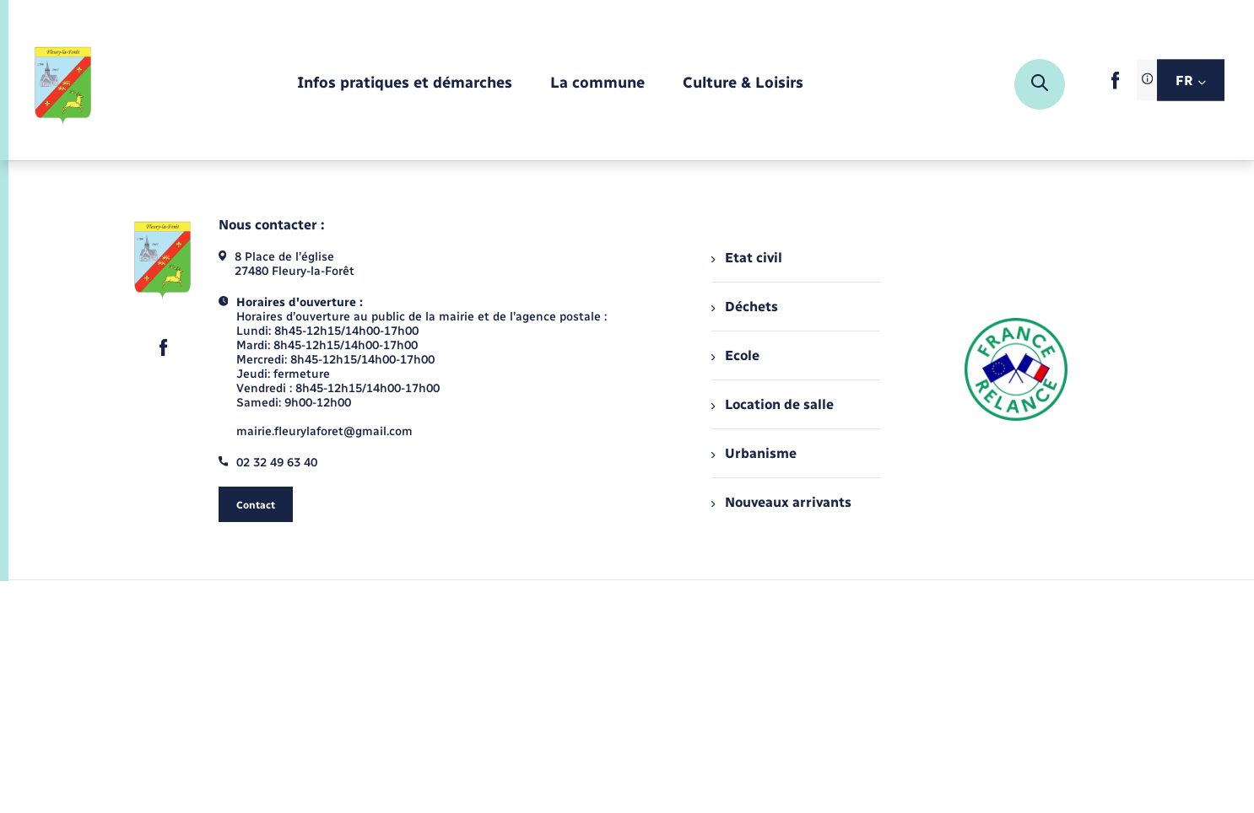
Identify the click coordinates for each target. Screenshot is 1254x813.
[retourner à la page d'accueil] (64, 84)
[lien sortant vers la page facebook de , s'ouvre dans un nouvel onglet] (1115, 85)
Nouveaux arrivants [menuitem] (781, 502)
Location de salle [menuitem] (772, 404)
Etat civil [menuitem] (746, 258)
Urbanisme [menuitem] (753, 453)
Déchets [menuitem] (744, 307)
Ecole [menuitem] (735, 355)
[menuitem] (404, 84)
